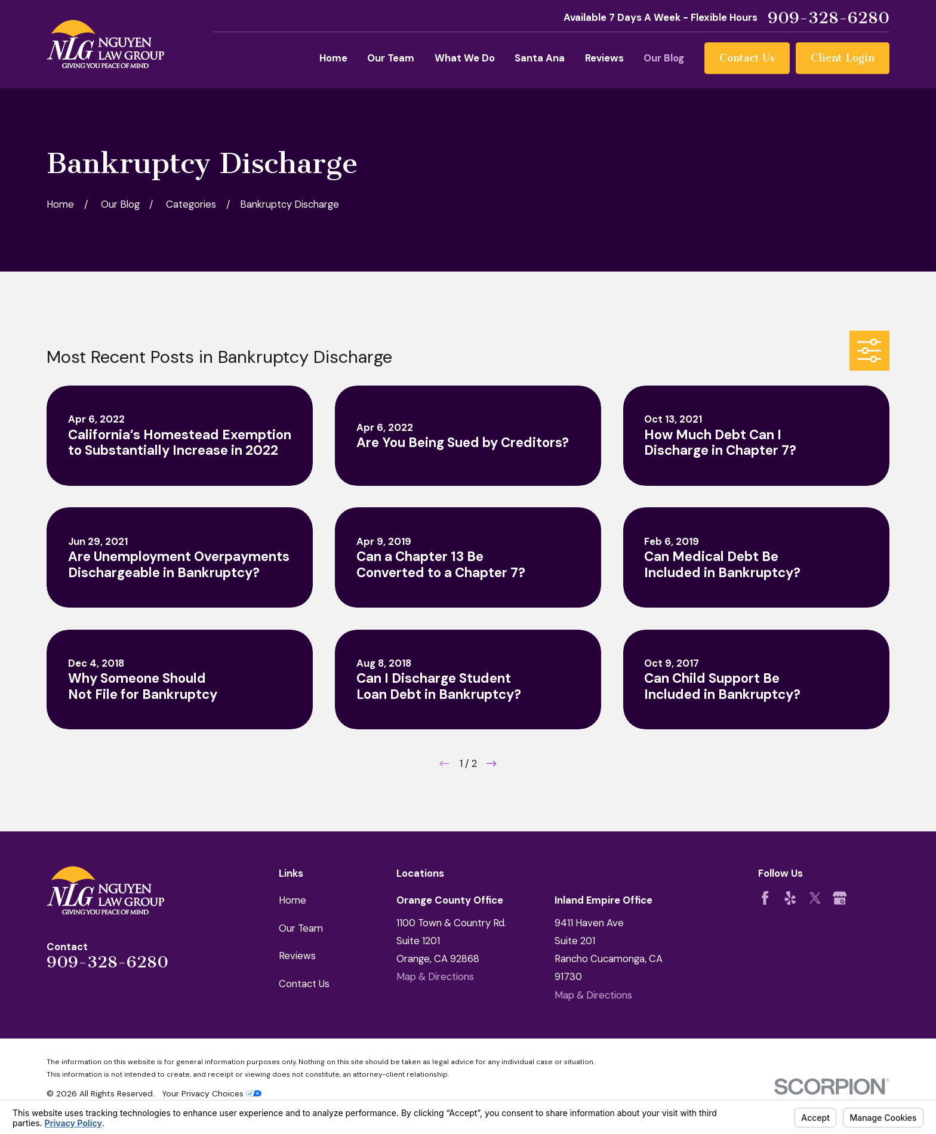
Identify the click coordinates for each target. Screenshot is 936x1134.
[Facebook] (765, 898)
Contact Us (747, 57)
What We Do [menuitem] (465, 57)
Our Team (301, 928)
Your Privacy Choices (211, 1093)
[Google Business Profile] (839, 898)
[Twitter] (815, 898)
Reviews (297, 955)
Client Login (843, 57)
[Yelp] (790, 898)
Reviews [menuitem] (604, 57)
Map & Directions (435, 976)
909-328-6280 (828, 18)
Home (292, 900)
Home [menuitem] (333, 57)
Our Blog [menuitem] (664, 57)
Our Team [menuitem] (390, 57)
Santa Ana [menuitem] (540, 57)
